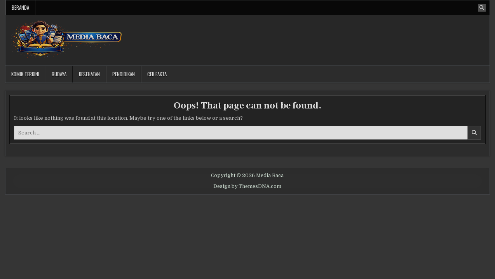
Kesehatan (89, 74)
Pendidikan (123, 74)
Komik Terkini (25, 74)
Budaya (59, 74)
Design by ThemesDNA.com (247, 186)
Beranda (20, 7)
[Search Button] (482, 8)
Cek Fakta (157, 74)
